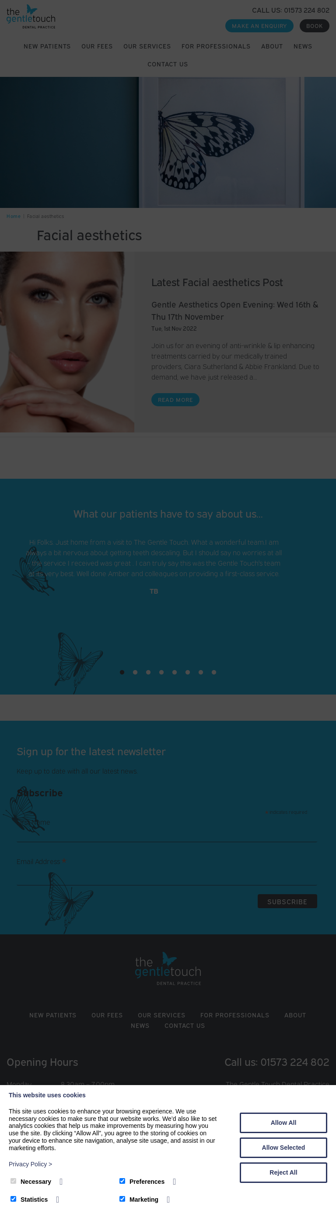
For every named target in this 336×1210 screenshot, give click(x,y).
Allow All (284, 1122)
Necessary (30, 1181)
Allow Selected (283, 1147)
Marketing (138, 1199)
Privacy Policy (30, 1164)
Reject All (283, 1172)
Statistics (29, 1199)
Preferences (141, 1181)
